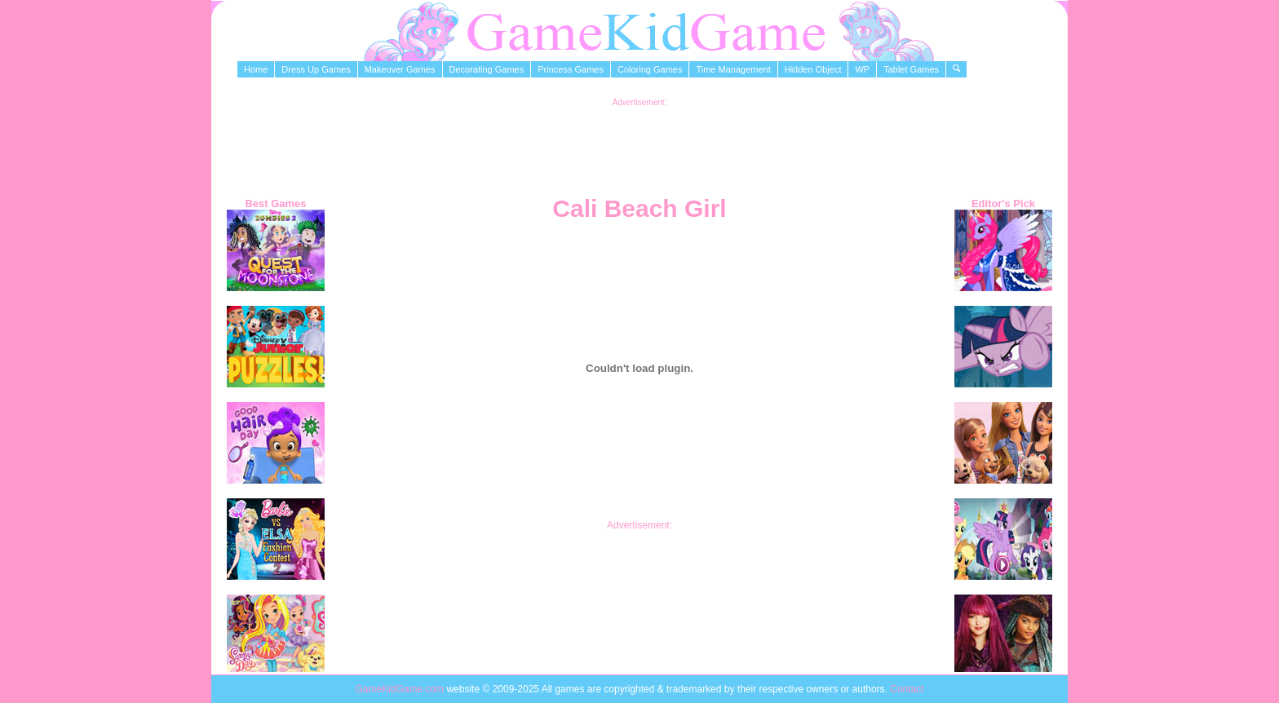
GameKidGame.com (400, 689)
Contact (906, 689)
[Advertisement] (639, 143)
